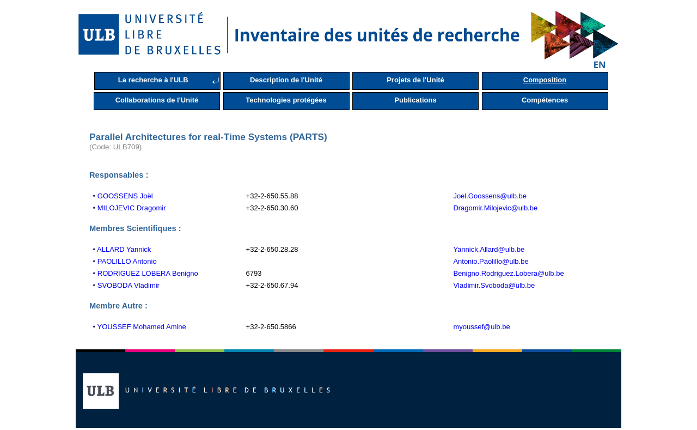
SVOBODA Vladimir (128, 285)
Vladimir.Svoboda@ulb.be (494, 285)
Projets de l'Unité (415, 80)
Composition (544, 80)
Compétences (545, 100)
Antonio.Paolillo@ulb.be (490, 261)
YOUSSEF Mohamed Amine (141, 327)
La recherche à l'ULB (153, 80)
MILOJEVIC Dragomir (131, 208)
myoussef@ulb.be (481, 327)
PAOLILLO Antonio (127, 261)
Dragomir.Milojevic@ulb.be (495, 208)
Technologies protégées (286, 100)
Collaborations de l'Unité (157, 100)
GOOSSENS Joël (125, 196)
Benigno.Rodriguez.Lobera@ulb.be (508, 273)
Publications (415, 100)
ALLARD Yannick (124, 249)
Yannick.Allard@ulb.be (488, 249)
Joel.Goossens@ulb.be (490, 196)
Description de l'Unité (286, 80)
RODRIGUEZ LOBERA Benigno (147, 273)
